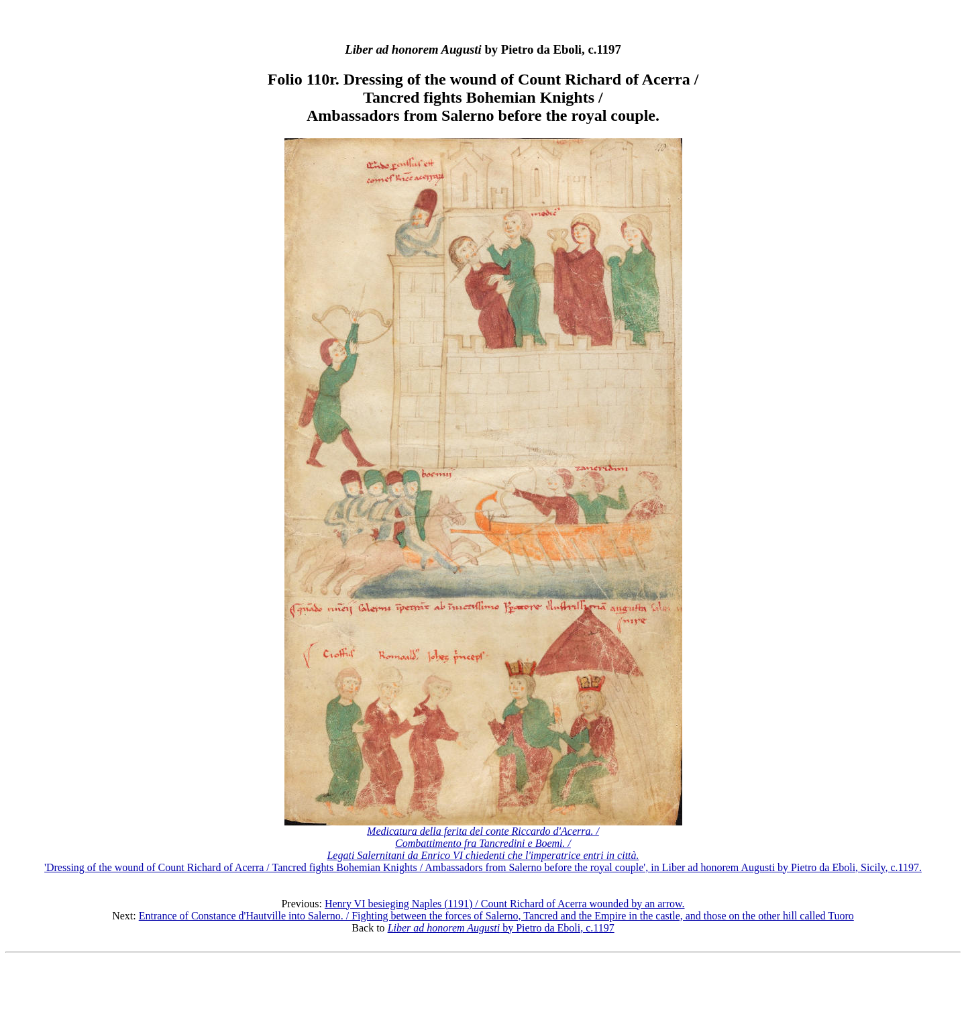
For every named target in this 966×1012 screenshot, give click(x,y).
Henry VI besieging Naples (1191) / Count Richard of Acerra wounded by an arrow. (505, 903)
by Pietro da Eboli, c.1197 (501, 927)
